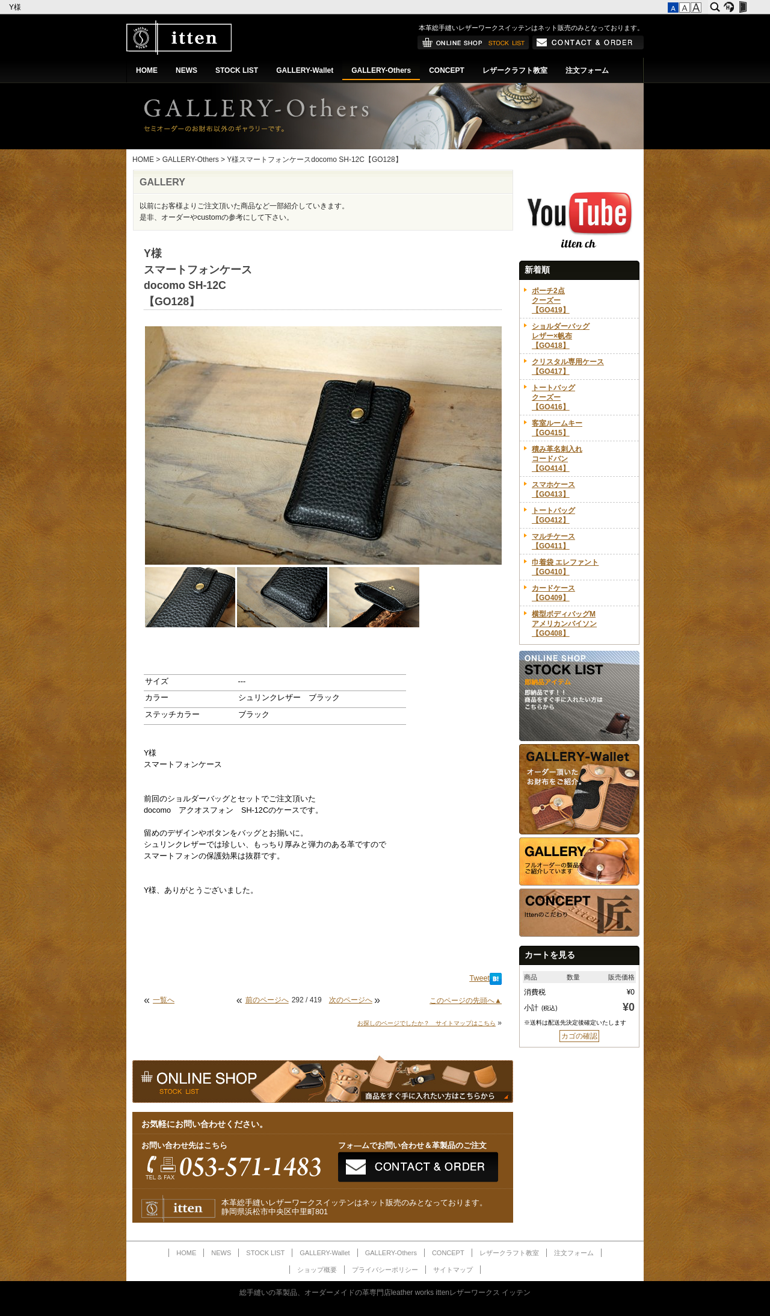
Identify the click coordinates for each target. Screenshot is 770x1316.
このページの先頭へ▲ (466, 1000)
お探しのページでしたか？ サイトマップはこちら (426, 1023)
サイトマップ (453, 1269)
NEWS (186, 70)
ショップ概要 (317, 1269)
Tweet (479, 978)
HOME (147, 70)
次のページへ (350, 1000)
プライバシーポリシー (385, 1269)
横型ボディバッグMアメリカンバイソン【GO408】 (564, 624)
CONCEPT (446, 70)
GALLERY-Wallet (304, 70)
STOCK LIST (236, 70)
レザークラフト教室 (514, 70)
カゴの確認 (579, 1036)
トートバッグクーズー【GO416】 (553, 397)
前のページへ (267, 1000)
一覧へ (163, 1000)
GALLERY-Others (381, 70)
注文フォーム (587, 70)
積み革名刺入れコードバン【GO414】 (557, 459)
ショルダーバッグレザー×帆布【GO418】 (561, 336)
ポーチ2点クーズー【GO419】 (551, 300)
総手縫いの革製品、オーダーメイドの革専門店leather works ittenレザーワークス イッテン (385, 1292)
